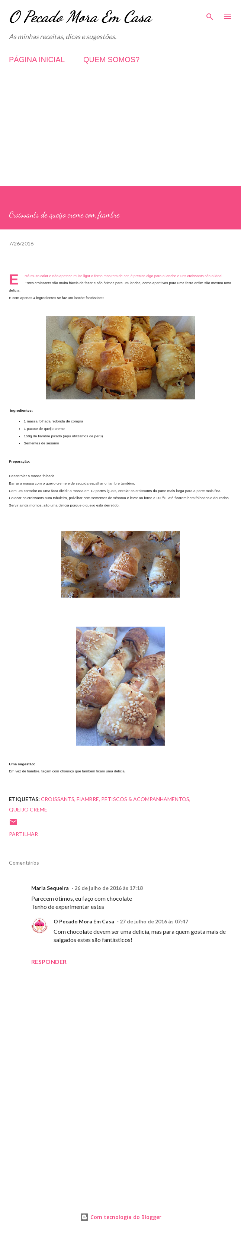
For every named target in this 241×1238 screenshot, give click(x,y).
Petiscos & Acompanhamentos (145, 799)
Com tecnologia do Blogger (120, 1217)
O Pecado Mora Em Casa (80, 16)
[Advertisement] (120, 134)
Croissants (57, 799)
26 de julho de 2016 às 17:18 (108, 888)
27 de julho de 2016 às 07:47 (154, 921)
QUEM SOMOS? (111, 59)
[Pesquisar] (209, 13)
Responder (49, 961)
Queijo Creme (28, 809)
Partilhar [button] (23, 834)
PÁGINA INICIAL (37, 59)
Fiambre (88, 799)
